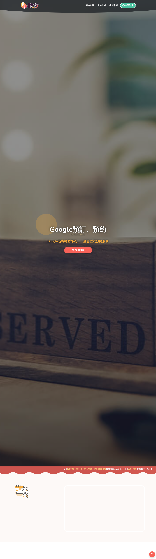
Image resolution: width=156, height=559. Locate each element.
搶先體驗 (78, 250)
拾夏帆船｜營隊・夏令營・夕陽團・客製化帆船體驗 (91, 469)
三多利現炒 (137, 469)
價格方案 (90, 5)
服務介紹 (101, 5)
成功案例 (113, 5)
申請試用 (127, 5)
